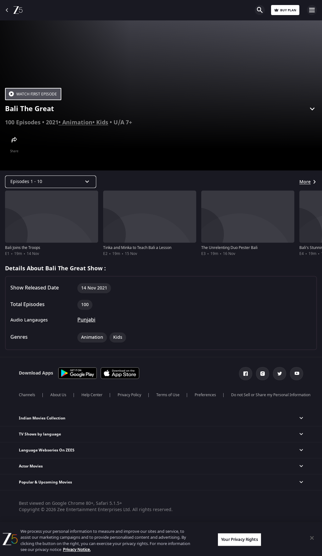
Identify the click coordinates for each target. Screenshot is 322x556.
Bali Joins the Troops (22, 248)
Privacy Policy (129, 395)
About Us (58, 395)
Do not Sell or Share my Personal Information (270, 395)
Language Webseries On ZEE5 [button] (47, 450)
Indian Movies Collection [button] (42, 418)
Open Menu (312, 10)
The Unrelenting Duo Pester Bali (229, 248)
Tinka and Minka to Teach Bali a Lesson (137, 248)
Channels (27, 395)
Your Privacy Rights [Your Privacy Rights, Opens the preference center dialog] (239, 540)
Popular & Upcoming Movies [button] (45, 482)
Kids (102, 122)
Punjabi (86, 319)
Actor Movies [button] (31, 466)
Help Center (92, 395)
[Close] (312, 538)
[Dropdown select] (50, 182)
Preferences (205, 395)
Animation (77, 122)
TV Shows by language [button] (40, 434)
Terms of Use (168, 395)
